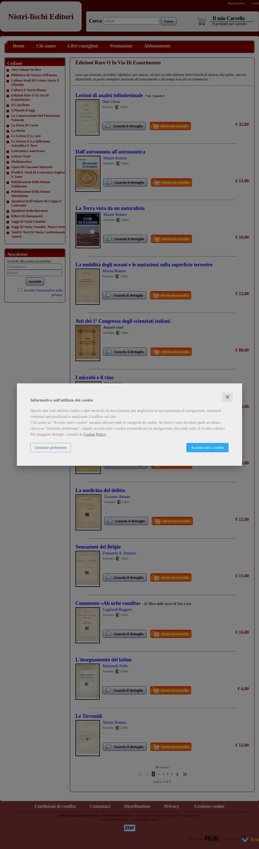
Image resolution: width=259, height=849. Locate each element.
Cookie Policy (95, 434)
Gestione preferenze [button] (50, 448)
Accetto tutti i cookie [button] (207, 448)
